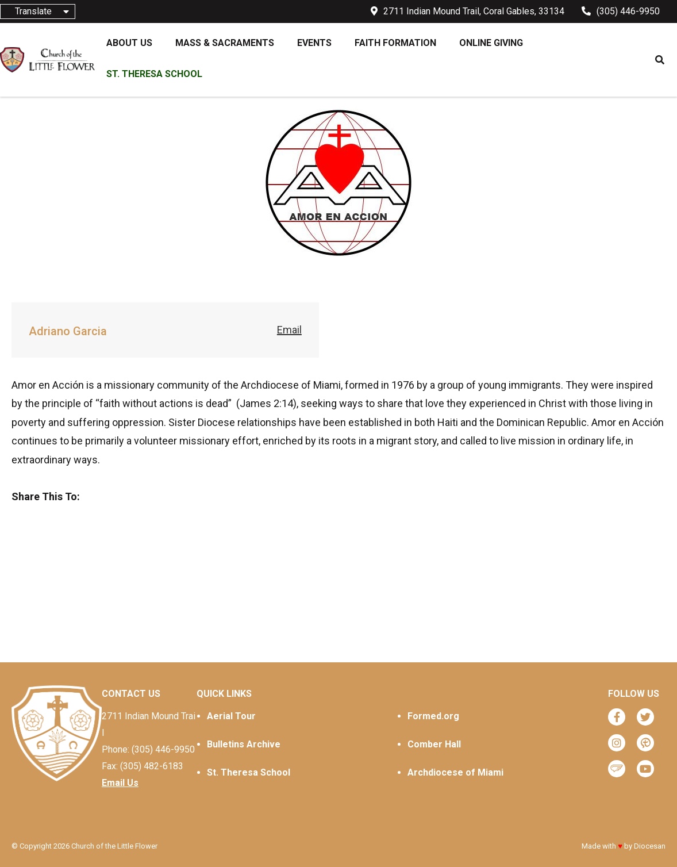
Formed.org (433, 716)
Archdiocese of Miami (455, 772)
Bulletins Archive (243, 744)
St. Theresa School (248, 772)
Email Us (120, 782)
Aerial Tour (231, 716)
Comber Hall (434, 744)
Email (289, 330)
